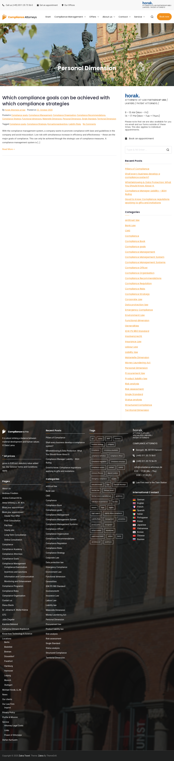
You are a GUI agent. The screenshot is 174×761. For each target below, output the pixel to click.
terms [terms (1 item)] (119, 536)
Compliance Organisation (64, 115)
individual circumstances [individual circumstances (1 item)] (100, 502)
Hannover (8, 671)
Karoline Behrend (10, 624)
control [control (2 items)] (120, 467)
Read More (8, 149)
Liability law (131, 352)
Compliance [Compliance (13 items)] (95, 450)
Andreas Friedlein (10, 493)
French (139, 507)
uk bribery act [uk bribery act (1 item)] (96, 542)
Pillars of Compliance (137, 168)
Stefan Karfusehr (10, 740)
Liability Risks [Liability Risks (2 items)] (96, 519)
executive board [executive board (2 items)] (97, 484)
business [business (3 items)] (118, 438)
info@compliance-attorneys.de (148, 467)
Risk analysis (132, 383)
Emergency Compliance (139, 309)
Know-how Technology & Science (17, 634)
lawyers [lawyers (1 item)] (94, 507)
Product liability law (136, 378)
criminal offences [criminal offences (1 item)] (97, 473)
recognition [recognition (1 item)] (109, 525)
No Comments (89, 124)
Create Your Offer (12, 516)
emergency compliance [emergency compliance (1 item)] (99, 479)
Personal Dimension (72, 119)
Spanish (140, 510)
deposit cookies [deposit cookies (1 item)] (113, 473)
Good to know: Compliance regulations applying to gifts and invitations (147, 201)
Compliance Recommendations (91, 115)
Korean (140, 532)
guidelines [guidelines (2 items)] (119, 496)
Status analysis (133, 399)
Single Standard (89, 119)
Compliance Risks (135, 288)
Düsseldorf (9, 656)
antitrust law (132, 220)
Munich (7, 680)
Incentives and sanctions (15, 572)
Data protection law (136, 304)
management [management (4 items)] (109, 519)
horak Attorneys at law (15, 110)
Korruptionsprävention (57, 124)
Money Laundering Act (138, 362)
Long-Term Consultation (15, 535)
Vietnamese (142, 528)
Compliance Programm (12, 586)
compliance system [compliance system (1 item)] (98, 467)
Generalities (132, 325)
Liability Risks (75, 124)
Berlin (6, 642)
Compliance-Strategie (37, 124)
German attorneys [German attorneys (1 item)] (120, 484)
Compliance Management (70, 17)
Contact (125, 17)
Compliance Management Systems (145, 262)
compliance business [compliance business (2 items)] (111, 450)
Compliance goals (19, 115)
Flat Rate (8, 525)
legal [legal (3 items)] (102, 507)
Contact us (7, 600)
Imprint (7, 707)
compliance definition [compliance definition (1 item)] (99, 456)
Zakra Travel (24, 756)
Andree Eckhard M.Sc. (12, 498)
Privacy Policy (8, 712)
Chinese (140, 535)
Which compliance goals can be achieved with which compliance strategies (56, 100)
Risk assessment (134, 389)
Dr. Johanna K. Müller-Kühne (15, 610)
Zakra (40, 756)
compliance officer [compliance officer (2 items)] (116, 456)
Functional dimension (32, 119)
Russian (140, 539)
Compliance (132, 236)
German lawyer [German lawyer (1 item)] (109, 490)
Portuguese (142, 517)
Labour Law (131, 347)
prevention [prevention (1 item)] (121, 519)
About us (109, 17)
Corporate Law (133, 299)
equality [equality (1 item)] (114, 479)
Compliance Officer (136, 267)
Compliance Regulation (138, 283)
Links (6, 730)
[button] (84, 17)
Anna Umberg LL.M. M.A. (13, 503)
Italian (139, 514)
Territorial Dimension (106, 119)
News (4, 694)
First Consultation (12, 521)
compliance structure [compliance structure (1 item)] (118, 461)
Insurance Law (133, 341)
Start (48, 16)
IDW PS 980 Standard (137, 331)
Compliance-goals (18, 124)
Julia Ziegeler (8, 619)
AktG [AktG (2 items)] (108, 438)
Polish (139, 521)
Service (139, 17)
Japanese (141, 525)
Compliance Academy (12, 549)
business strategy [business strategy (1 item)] (97, 444)
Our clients (7, 699)
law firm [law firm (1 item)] (115, 502)
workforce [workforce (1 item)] (108, 542)
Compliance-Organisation (13, 596)
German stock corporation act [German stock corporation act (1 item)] (101, 496)
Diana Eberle (8, 605)
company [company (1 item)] (111, 444)
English (140, 503)
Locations (6, 638)
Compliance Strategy (11, 119)
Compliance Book (135, 241)
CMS (127, 230)
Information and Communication (19, 576)
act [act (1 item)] (93, 438)
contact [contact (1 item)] (111, 467)
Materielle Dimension (52, 119)
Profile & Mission (10, 717)
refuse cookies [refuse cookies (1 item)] (96, 530)
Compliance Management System (144, 257)
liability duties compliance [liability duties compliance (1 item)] (113, 513)
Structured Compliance (138, 405)
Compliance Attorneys (12, 554)
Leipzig (7, 675)
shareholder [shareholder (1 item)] (110, 530)
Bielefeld (8, 647)
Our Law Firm (8, 704)
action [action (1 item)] (100, 438)
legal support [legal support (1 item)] (96, 513)
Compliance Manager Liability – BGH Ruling (145, 192)
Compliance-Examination (15, 567)
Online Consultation (13, 540)
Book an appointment (140, 138)
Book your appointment (12, 507)
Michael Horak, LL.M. (11, 690)
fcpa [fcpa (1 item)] (108, 484)
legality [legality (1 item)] (111, 507)
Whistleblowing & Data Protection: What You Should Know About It (148, 184)
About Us (6, 488)
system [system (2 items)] (110, 536)
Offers (94, 17)
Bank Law (130, 225)
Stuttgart (8, 685)
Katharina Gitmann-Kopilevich (15, 629)
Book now (164, 16)
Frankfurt (8, 661)
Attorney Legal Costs (13, 725)
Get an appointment (47, 5)
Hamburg (8, 666)
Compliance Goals (10, 559)
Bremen (7, 652)
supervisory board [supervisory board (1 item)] (97, 536)
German (140, 499)
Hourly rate (9, 530)
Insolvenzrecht (133, 336)
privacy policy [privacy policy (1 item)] (96, 525)
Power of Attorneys (13, 735)
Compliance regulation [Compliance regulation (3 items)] (99, 461)
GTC (4, 615)
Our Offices (68, 5)
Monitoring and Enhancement (17, 581)
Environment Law (135, 315)
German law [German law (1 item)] (96, 490)
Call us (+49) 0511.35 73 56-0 (17, 5)
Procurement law (135, 373)
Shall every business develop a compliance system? (142, 175)
